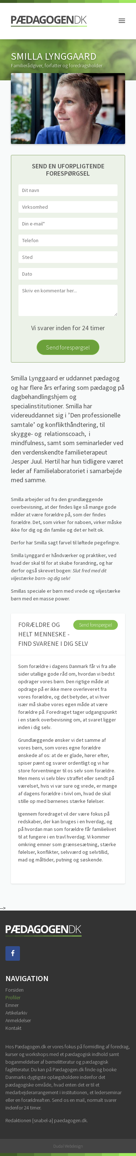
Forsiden (14, 990)
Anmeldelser (18, 1020)
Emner (11, 1005)
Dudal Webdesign (68, 1146)
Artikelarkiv (16, 1012)
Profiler (12, 997)
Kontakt (13, 1028)
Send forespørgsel (68, 347)
